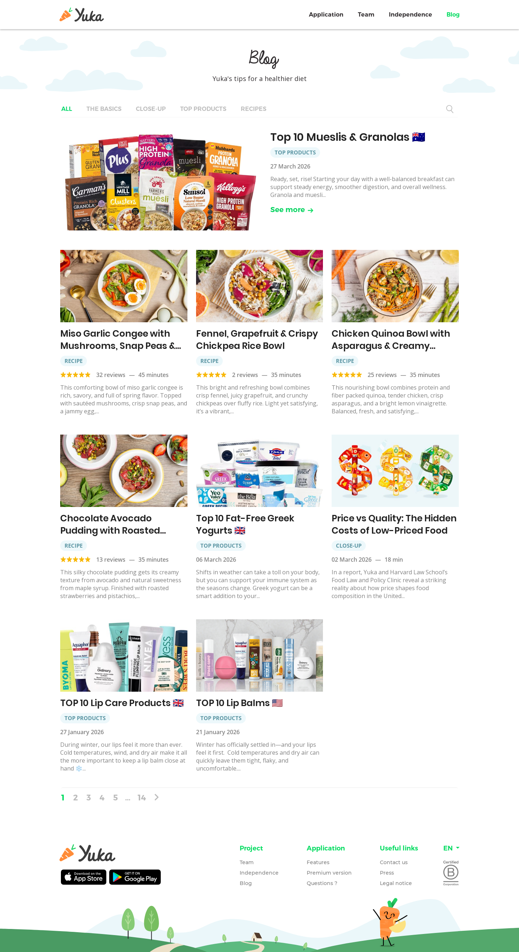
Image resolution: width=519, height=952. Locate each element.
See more (292, 209)
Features (318, 862)
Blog (453, 14)
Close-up (151, 108)
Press (387, 873)
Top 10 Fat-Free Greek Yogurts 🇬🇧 (245, 524)
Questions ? (322, 883)
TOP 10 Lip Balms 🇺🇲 (239, 703)
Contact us (394, 862)
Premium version (329, 873)
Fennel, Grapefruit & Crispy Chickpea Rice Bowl (257, 339)
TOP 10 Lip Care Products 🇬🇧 (122, 703)
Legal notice (396, 883)
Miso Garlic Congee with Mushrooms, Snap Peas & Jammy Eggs (117, 345)
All (66, 108)
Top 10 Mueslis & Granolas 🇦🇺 (347, 137)
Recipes (253, 108)
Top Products (203, 108)
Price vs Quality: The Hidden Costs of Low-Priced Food (394, 524)
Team (366, 14)
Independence (410, 14)
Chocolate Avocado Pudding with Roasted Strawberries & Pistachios (118, 530)
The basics (103, 108)
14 (142, 797)
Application (326, 14)
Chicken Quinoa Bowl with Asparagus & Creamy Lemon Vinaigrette (391, 345)
